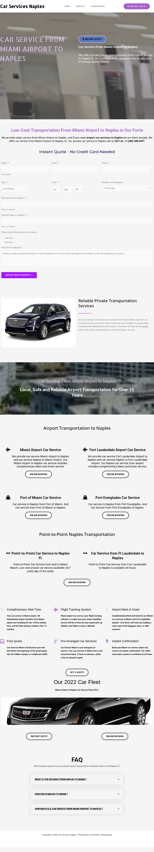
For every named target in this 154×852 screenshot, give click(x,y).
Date (4, 182)
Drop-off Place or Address (14, 215)
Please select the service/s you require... (19, 232)
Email (55, 163)
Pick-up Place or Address (13, 198)
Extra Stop (8, 242)
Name (5, 163)
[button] (3, 716)
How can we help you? (11, 247)
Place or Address (8, 210)
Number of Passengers (112, 182)
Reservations (97, 6)
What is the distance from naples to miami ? (61, 784)
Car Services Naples (22, 6)
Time (55, 182)
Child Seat (8, 238)
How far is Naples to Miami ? (51, 799)
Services (80, 6)
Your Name (6, 174)
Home (67, 6)
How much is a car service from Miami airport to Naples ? (69, 814)
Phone (106, 163)
